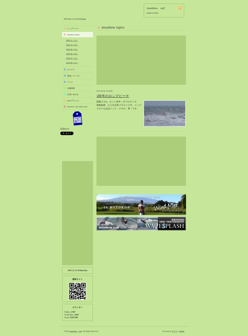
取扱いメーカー (73, 76)
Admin (181, 331)
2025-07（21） (72, 58)
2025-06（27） (72, 63)
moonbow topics (73, 35)
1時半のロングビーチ (112, 96)
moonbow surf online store (77, 107)
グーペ (175, 331)
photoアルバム (73, 101)
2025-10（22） (72, 45)
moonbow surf (82, 9)
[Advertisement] (141, 60)
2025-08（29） (72, 54)
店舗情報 (71, 88)
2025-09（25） (72, 49)
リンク (70, 82)
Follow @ (64, 128)
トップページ (73, 28)
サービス (71, 70)
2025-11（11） (72, 40)
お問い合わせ (73, 94)
